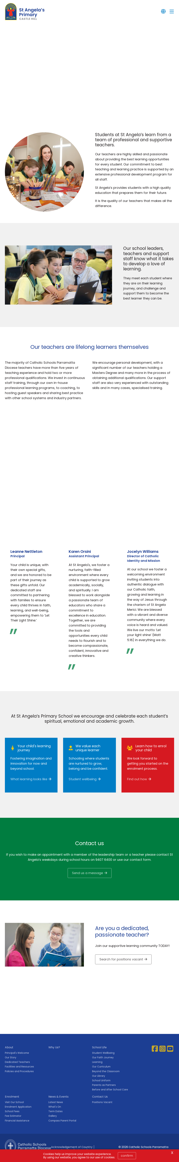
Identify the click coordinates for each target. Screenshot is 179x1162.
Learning (97, 1066)
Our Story (10, 1061)
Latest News (55, 1106)
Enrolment (12, 1100)
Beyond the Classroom (106, 1075)
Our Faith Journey (103, 1061)
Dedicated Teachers (17, 1066)
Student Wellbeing (103, 1057)
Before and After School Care (110, 1093)
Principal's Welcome (17, 1057)
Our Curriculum (101, 1070)
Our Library (98, 1080)
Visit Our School (14, 1106)
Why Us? (54, 1051)
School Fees (12, 1115)
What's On (54, 1111)
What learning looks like (28, 783)
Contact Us (100, 1100)
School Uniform (101, 1084)
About (9, 1051)
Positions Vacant (102, 1106)
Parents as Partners (104, 1089)
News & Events (58, 1100)
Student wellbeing (82, 783)
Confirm (127, 1155)
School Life (99, 1051)
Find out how (137, 783)
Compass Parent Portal (62, 1124)
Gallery (52, 1120)
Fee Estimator (13, 1120)
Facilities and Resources (19, 1070)
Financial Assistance (17, 1124)
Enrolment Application (18, 1111)
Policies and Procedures (19, 1075)
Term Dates (55, 1115)
